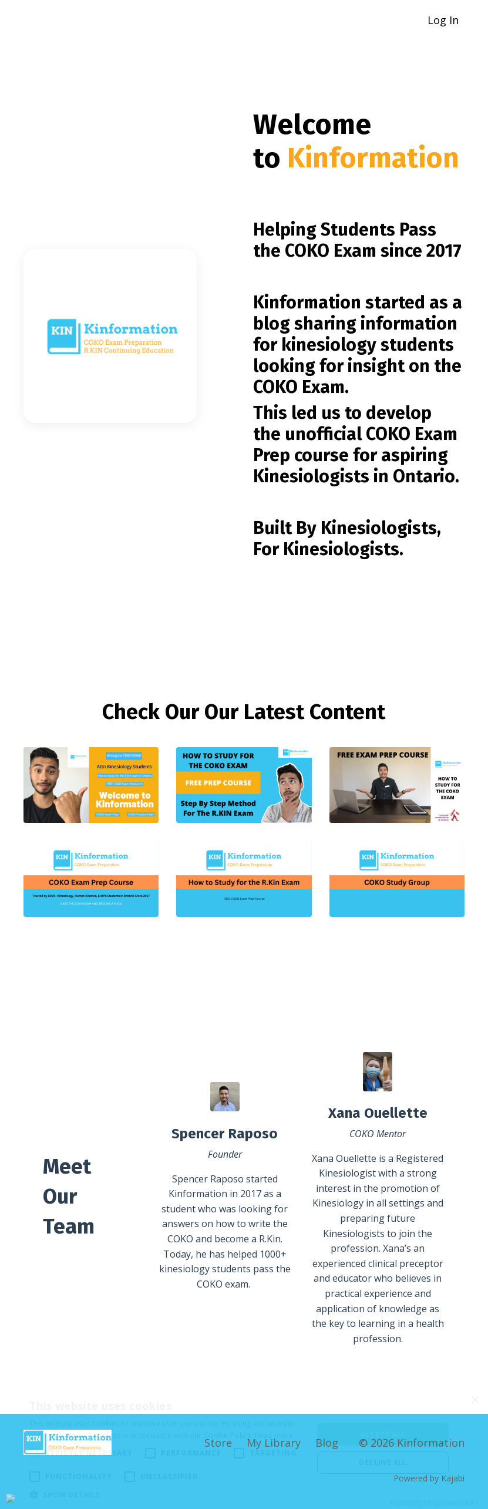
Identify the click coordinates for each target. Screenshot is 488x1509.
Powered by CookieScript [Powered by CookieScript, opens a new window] (435, 1502)
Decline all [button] (382, 1462)
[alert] (244, 1448)
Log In (443, 20)
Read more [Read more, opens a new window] (274, 1435)
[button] (167, 1494)
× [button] (474, 1400)
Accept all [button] (383, 1434)
